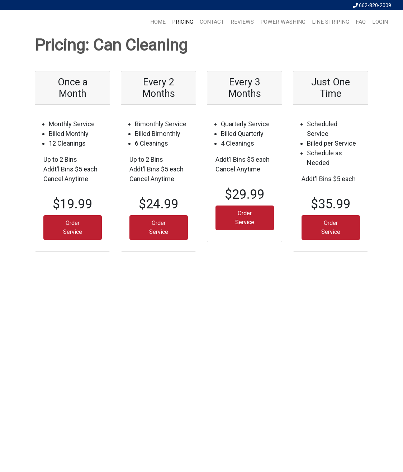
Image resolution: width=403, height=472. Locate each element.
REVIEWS (242, 22)
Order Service (72, 227)
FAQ (361, 22)
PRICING (182, 22)
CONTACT (212, 22)
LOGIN (380, 22)
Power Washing (282, 22)
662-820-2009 (372, 5)
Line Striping (330, 22)
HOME (158, 22)
